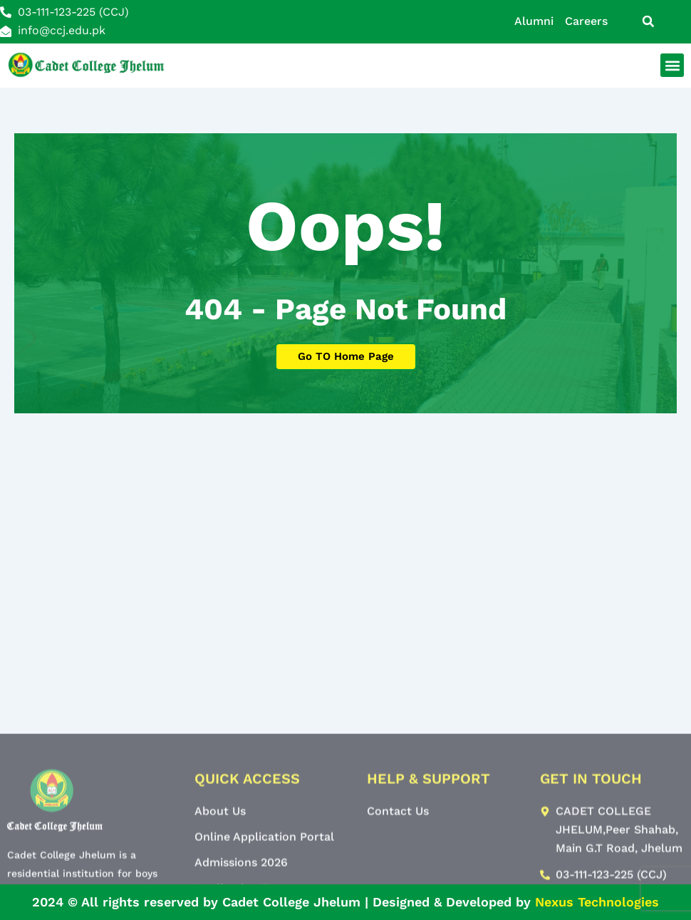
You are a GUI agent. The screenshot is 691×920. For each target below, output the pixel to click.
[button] (648, 21)
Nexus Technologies (597, 901)
